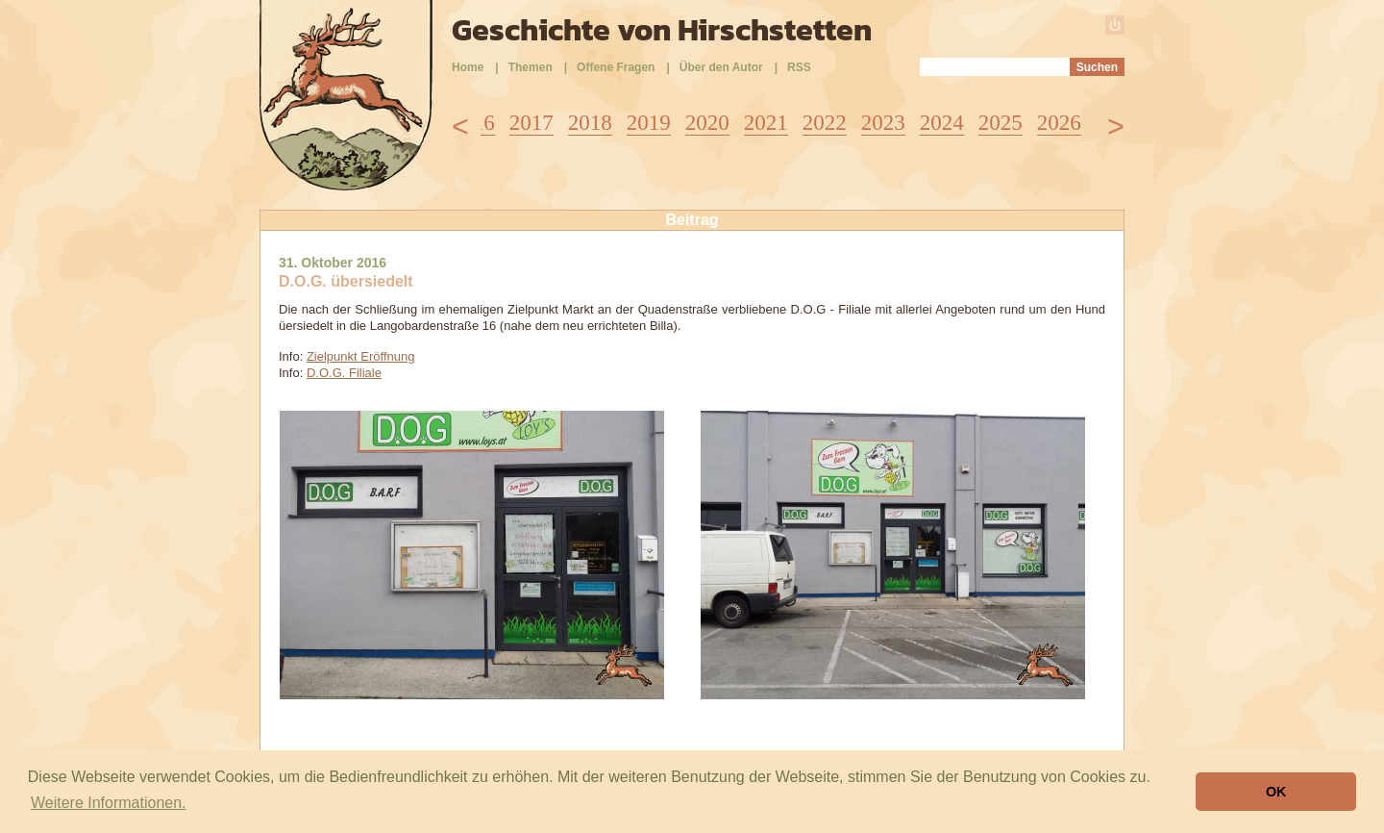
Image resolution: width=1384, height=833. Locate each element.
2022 (825, 123)
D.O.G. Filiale (344, 373)
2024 (942, 123)
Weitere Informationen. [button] (108, 803)
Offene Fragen (616, 67)
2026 (1059, 123)
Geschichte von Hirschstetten (662, 30)
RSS (799, 67)
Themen (530, 67)
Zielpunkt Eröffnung (361, 356)
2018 (590, 123)
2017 (531, 123)
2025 (1000, 123)
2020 (707, 123)
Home (467, 67)
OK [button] (1276, 791)
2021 (766, 123)
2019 (649, 123)
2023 (883, 123)
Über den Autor (721, 67)
